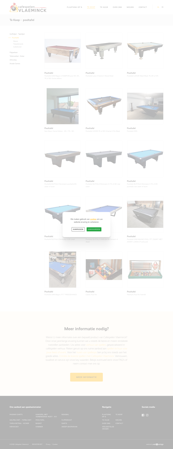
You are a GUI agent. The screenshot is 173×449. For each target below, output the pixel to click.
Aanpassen (78, 229)
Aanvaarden (94, 229)
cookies (93, 219)
